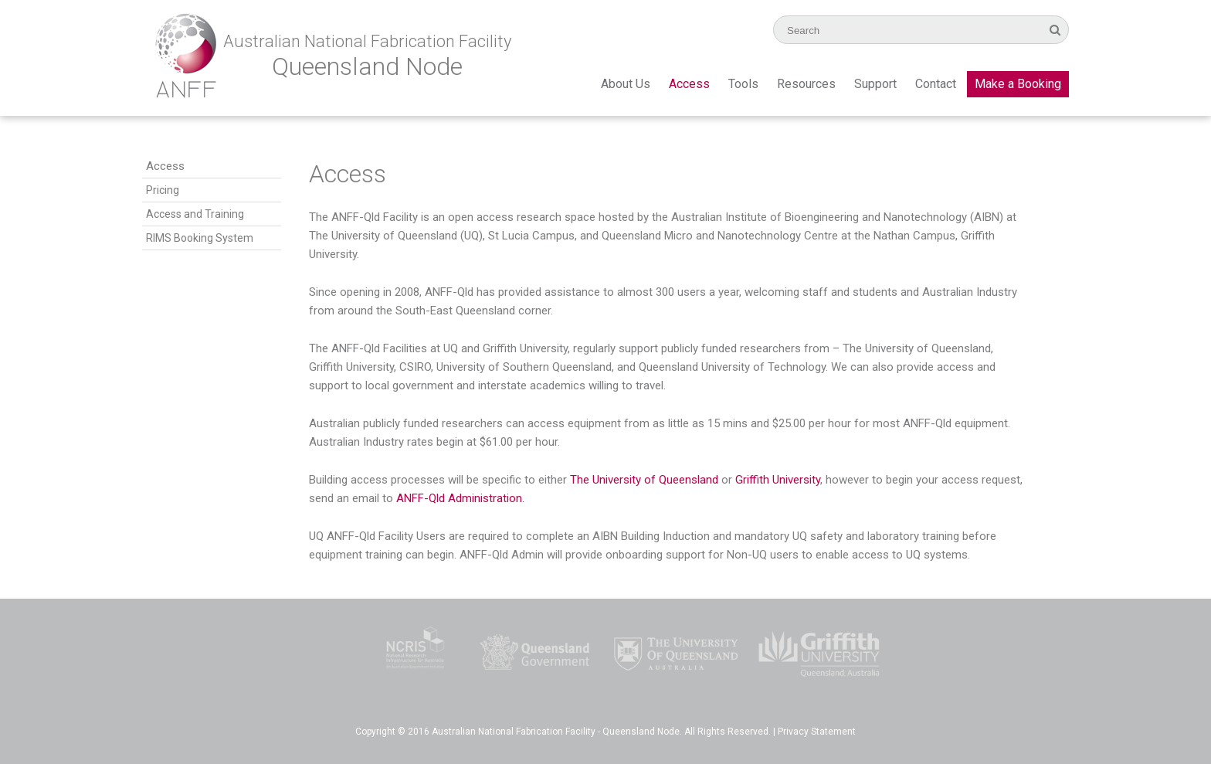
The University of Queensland (644, 480)
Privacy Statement (817, 731)
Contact (935, 83)
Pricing (162, 190)
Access (689, 83)
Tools (743, 83)
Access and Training (195, 214)
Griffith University (777, 480)
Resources (806, 83)
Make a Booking (1018, 83)
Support (875, 83)
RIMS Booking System (199, 238)
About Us (625, 83)
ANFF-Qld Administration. (460, 498)
